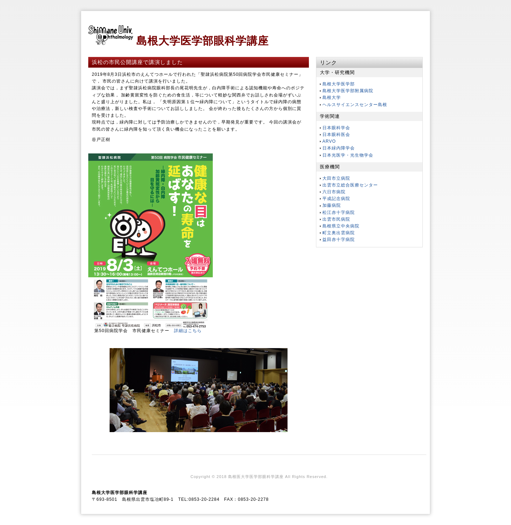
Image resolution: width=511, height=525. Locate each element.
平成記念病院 (336, 198)
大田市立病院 (336, 178)
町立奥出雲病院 (338, 232)
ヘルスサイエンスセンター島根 (354, 104)
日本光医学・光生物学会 (347, 155)
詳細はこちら (188, 330)
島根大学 (331, 97)
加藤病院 (331, 205)
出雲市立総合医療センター (350, 185)
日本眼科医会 (336, 134)
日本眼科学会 (336, 127)
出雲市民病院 (336, 219)
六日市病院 (334, 191)
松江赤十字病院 (338, 212)
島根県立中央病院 (340, 226)
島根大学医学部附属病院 (347, 90)
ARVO (329, 141)
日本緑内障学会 (338, 148)
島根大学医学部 (338, 84)
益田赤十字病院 (338, 239)
